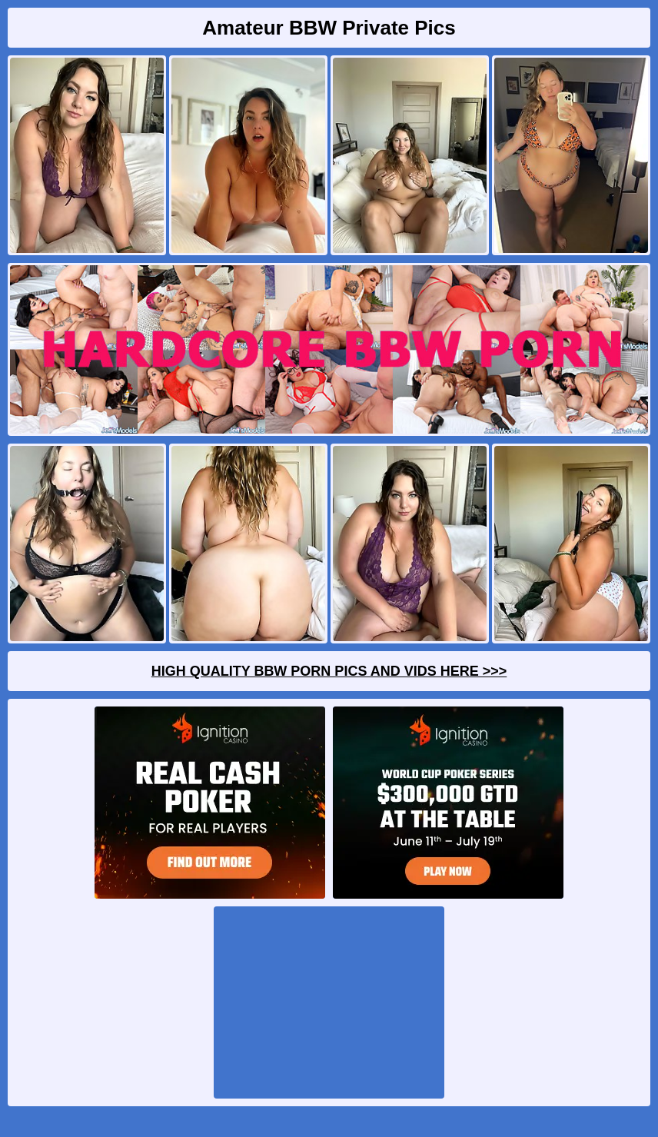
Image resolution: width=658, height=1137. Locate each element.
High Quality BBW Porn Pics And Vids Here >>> (329, 671)
